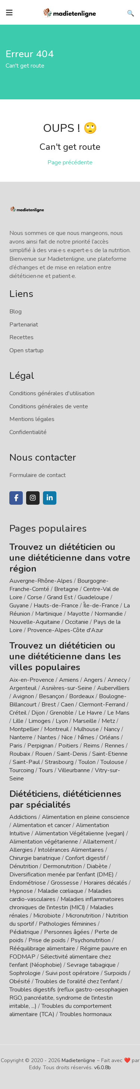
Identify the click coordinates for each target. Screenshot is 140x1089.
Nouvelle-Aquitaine (34, 622)
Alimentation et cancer (42, 825)
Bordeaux (81, 696)
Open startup (26, 350)
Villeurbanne (74, 770)
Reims (91, 746)
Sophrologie (25, 973)
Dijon (38, 713)
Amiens (69, 680)
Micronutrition (83, 916)
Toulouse (112, 762)
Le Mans (118, 713)
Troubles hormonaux (85, 1014)
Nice (67, 737)
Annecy (117, 680)
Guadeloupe (93, 597)
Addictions (23, 817)
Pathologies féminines (67, 924)
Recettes (21, 337)
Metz (108, 721)
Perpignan (40, 746)
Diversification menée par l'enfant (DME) (62, 874)
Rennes (114, 746)
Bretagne (66, 589)
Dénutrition (23, 866)
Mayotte (78, 614)
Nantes (46, 737)
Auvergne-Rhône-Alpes (40, 581)
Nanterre (20, 737)
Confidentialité (28, 432)
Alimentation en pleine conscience (86, 817)
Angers (93, 680)
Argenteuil (23, 688)
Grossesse (65, 883)
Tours (46, 770)
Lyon (62, 721)
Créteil (18, 713)
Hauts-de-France (56, 605)
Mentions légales (32, 419)
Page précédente (70, 162)
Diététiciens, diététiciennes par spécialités (65, 799)
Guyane (19, 605)
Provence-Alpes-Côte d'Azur (65, 630)
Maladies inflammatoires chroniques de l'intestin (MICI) (66, 903)
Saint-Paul (26, 762)
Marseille (85, 721)
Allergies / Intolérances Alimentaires (56, 850)
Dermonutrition (63, 866)
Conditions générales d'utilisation (51, 393)
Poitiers (68, 746)
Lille (18, 721)
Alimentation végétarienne (43, 842)
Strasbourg (59, 762)
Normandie (108, 614)
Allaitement (98, 842)
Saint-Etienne (110, 754)
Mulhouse (86, 729)
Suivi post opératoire (72, 973)
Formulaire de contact (37, 475)
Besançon (51, 696)
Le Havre (90, 713)
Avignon (23, 696)
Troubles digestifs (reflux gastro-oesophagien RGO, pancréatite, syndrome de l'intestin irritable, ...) (68, 998)
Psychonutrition (91, 940)
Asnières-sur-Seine (66, 688)
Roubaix (19, 754)
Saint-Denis (72, 754)
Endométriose (27, 883)
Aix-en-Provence (31, 680)
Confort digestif (85, 858)
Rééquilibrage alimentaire (42, 948)
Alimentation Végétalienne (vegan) (80, 833)
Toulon (87, 762)
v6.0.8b (102, 1067)
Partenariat (23, 325)
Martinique (48, 614)
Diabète (97, 866)
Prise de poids (47, 940)
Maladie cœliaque (60, 891)
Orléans (109, 737)
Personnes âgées (67, 932)
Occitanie (76, 622)
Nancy (112, 729)
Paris (15, 746)
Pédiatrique (24, 932)
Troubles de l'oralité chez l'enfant (77, 981)
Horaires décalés (105, 883)
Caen (67, 704)
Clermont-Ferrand (102, 704)
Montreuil (56, 729)
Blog (15, 311)
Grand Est (60, 597)
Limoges (39, 721)
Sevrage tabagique (91, 965)
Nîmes (86, 737)
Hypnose (21, 891)
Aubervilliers (113, 688)
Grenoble (62, 713)
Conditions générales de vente (48, 406)
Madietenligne (78, 1060)
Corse (34, 597)
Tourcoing (21, 770)
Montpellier (24, 729)
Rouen (43, 754)
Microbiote (47, 916)
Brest (48, 704)
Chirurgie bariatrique (34, 858)
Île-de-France (101, 605)
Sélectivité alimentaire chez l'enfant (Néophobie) (60, 961)
